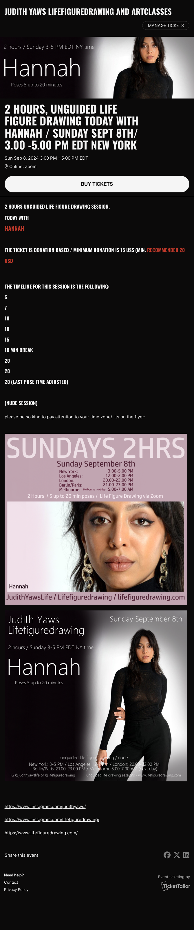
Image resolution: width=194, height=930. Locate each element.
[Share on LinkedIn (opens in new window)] (186, 855)
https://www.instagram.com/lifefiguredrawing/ (52, 819)
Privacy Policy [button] (16, 889)
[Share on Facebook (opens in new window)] (167, 855)
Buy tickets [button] (97, 184)
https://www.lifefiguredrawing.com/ (41, 833)
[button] (15, 882)
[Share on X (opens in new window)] (176, 855)
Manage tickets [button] (166, 25)
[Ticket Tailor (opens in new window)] (175, 885)
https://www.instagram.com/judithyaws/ (45, 806)
